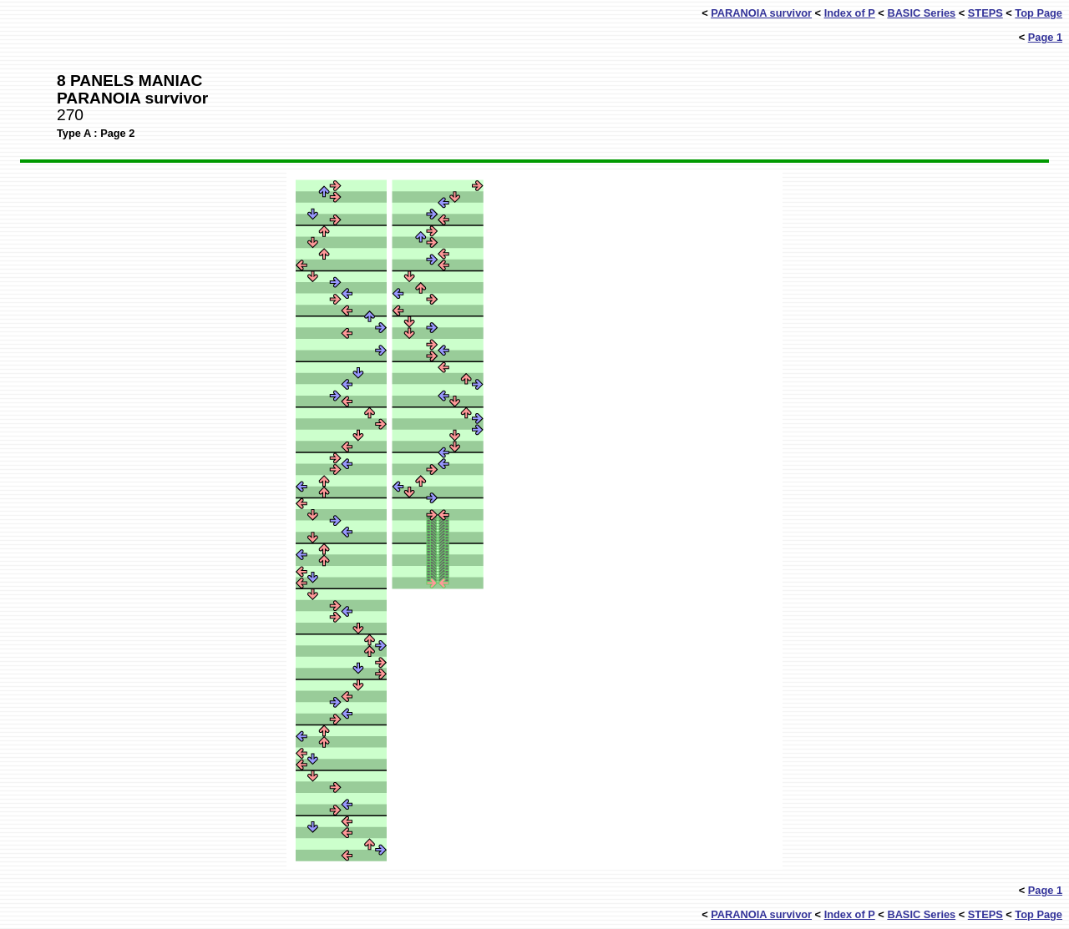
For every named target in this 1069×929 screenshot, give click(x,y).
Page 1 (1045, 37)
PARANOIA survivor (761, 13)
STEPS (985, 13)
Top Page (1038, 13)
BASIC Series (921, 13)
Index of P (849, 13)
